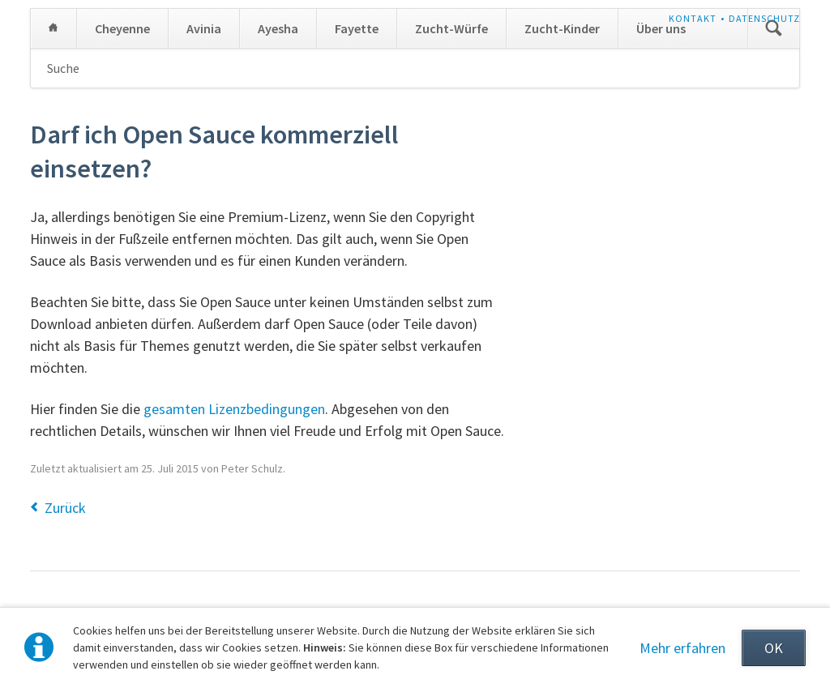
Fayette (357, 28)
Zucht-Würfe (451, 28)
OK (773, 648)
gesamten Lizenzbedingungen (234, 409)
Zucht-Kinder (562, 28)
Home (53, 28)
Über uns (661, 28)
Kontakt (693, 18)
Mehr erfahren (682, 648)
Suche (63, 68)
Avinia (203, 28)
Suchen (773, 28)
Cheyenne (122, 28)
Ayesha (278, 28)
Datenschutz (764, 18)
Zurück (65, 507)
